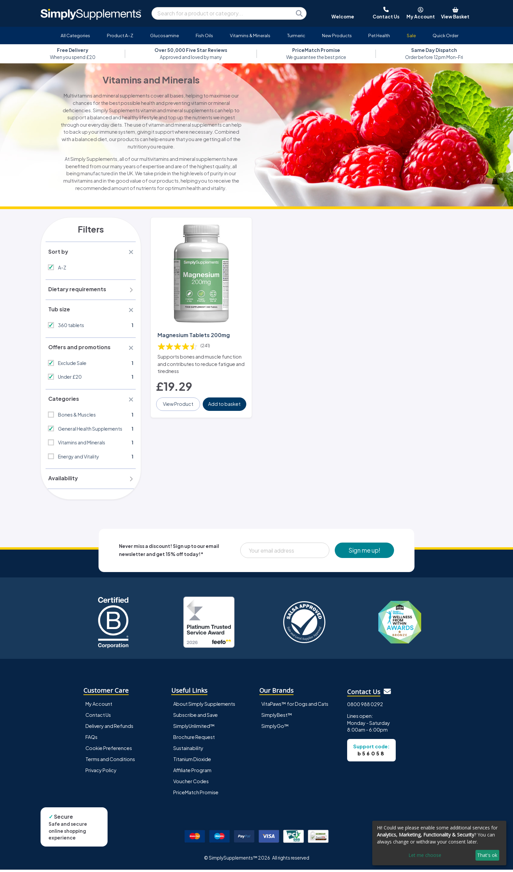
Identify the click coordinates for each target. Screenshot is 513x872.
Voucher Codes (191, 784)
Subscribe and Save (195, 717)
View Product (178, 402)
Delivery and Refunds (109, 728)
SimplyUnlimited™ (194, 728)
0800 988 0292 (365, 706)
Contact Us (98, 717)
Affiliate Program (192, 773)
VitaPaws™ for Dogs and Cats (294, 706)
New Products (337, 35)
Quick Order (445, 35)
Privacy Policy (101, 773)
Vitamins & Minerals (250, 35)
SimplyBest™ (276, 717)
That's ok (487, 855)
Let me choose (424, 855)
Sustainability (188, 750)
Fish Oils (204, 35)
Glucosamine (164, 35)
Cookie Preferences (108, 750)
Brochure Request (194, 739)
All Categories (75, 35)
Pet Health (379, 35)
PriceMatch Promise (195, 795)
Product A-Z (120, 35)
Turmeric (296, 35)
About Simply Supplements (204, 706)
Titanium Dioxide (192, 761)
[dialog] (439, 843)
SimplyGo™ (275, 728)
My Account (98, 706)
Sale (411, 35)
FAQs (91, 739)
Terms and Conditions (110, 761)
